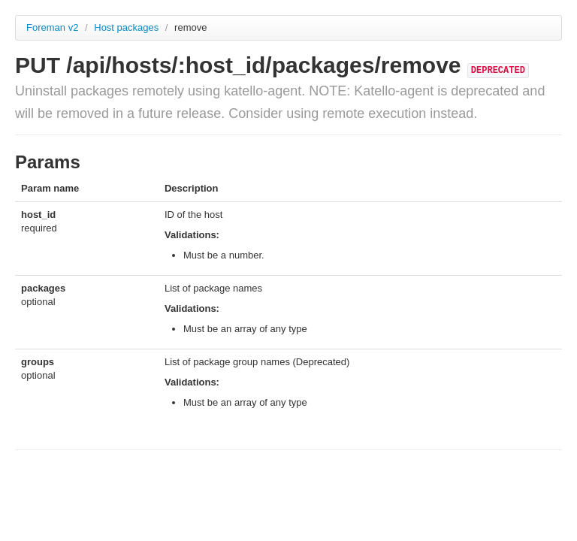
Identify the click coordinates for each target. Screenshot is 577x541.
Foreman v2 (52, 27)
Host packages (128, 27)
